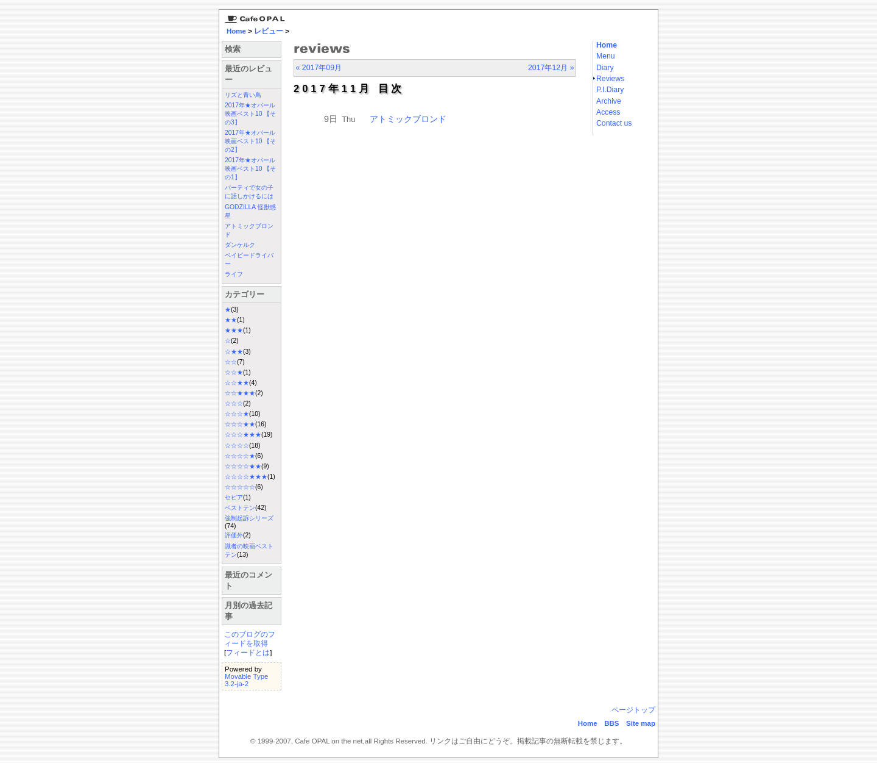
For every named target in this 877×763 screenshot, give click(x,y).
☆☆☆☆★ (240, 456)
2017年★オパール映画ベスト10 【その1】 (250, 169)
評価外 (234, 535)
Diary (605, 67)
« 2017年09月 (318, 67)
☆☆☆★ (237, 413)
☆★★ (234, 351)
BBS (611, 723)
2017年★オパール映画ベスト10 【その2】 (250, 141)
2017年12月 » (551, 67)
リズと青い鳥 (243, 94)
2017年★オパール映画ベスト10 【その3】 (250, 114)
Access (608, 112)
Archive (608, 101)
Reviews (610, 78)
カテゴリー (244, 294)
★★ (231, 320)
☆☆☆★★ (240, 424)
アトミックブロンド (408, 119)
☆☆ (231, 362)
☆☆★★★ (240, 393)
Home (236, 31)
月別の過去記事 (248, 611)
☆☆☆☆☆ (240, 487)
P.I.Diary (610, 89)
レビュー (268, 31)
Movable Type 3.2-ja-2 (246, 680)
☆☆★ (234, 372)
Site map (640, 723)
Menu (605, 56)
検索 (233, 49)
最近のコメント (248, 580)
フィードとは (248, 652)
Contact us (614, 123)
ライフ (234, 274)
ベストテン (240, 507)
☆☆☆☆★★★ (246, 476)
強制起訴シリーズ (249, 518)
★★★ (234, 330)
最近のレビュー (248, 74)
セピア (234, 497)
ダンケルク (240, 245)
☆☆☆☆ (237, 445)
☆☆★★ (237, 382)
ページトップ (633, 710)
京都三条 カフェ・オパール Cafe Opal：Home (252, 16)
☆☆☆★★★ (243, 434)
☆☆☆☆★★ (243, 466)
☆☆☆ (234, 403)
